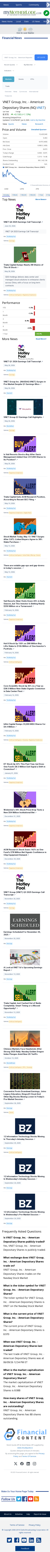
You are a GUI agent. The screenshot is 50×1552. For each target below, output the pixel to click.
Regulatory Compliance (29, 295)
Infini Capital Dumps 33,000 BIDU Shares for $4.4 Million (24, 725)
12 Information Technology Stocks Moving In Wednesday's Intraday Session (24, 1177)
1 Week (14, 195)
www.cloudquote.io (25, 1448)
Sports (19, 4)
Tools (7, 86)
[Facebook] (22, 1464)
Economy (25, 740)
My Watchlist (28, 65)
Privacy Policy (34, 1525)
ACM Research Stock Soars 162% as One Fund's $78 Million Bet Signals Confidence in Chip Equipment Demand (25, 852)
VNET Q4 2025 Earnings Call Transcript (23, 222)
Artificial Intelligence (15, 295)
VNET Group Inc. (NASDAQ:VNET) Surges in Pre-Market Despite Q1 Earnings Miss (25, 383)
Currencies (23, 92)
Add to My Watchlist (37, 120)
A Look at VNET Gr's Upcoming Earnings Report (23, 968)
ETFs (32, 79)
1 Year (41, 195)
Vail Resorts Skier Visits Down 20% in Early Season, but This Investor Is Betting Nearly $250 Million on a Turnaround (24, 604)
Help (28, 1514)
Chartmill (9, 393)
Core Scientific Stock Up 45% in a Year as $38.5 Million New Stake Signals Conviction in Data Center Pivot (24, 688)
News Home (7, 21)
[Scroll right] (48, 5)
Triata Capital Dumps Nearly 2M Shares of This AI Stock (23, 266)
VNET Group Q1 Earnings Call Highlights (24, 417)
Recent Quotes (9, 65)
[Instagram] (34, 1464)
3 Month (32, 195)
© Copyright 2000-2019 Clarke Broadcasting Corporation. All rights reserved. (25, 1531)
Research (39, 124)
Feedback (25, 1548)
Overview (8, 92)
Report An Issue (40, 1514)
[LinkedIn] (28, 1464)
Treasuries (8, 96)
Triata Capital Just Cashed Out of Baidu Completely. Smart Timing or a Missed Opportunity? (22, 1006)
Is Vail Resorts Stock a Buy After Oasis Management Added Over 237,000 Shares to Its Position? (25, 457)
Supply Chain (27, 512)
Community (34, 4)
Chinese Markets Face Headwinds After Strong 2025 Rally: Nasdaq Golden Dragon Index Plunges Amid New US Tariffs (24, 1051)
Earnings (12, 241)
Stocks (21, 79)
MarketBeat (10, 426)
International (33, 92)
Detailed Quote (38, 129)
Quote (11, 124)
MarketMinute (11, 1063)
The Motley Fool (11, 236)
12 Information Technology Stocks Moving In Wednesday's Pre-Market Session (24, 1213)
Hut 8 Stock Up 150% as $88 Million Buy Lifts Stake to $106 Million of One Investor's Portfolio (25, 646)
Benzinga (9, 943)
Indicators (7, 71)
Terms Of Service (29, 1456)
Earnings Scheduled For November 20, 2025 (22, 933)
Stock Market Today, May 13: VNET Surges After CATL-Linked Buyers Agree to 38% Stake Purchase (24, 539)
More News (40, 199)
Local (18, 21)
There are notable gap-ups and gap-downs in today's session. (24, 566)
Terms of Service (17, 1525)
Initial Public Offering (29, 555)
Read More (40, 339)
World (46, 21)
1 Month (23, 195)
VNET (41, 107)
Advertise (19, 1514)
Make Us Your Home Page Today (17, 1491)
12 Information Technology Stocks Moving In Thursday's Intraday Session (24, 1137)
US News (36, 21)
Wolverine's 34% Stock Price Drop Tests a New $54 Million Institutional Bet (24, 811)
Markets (8, 79)
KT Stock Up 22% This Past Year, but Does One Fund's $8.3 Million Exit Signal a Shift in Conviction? (24, 767)
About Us (7, 1514)
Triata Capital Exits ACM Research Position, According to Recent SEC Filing (24, 498)
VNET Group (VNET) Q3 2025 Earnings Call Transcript (24, 893)
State (26, 21)
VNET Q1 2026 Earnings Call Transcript (23, 361)
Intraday (6, 195)
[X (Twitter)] (15, 1464)
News (6, 4)
